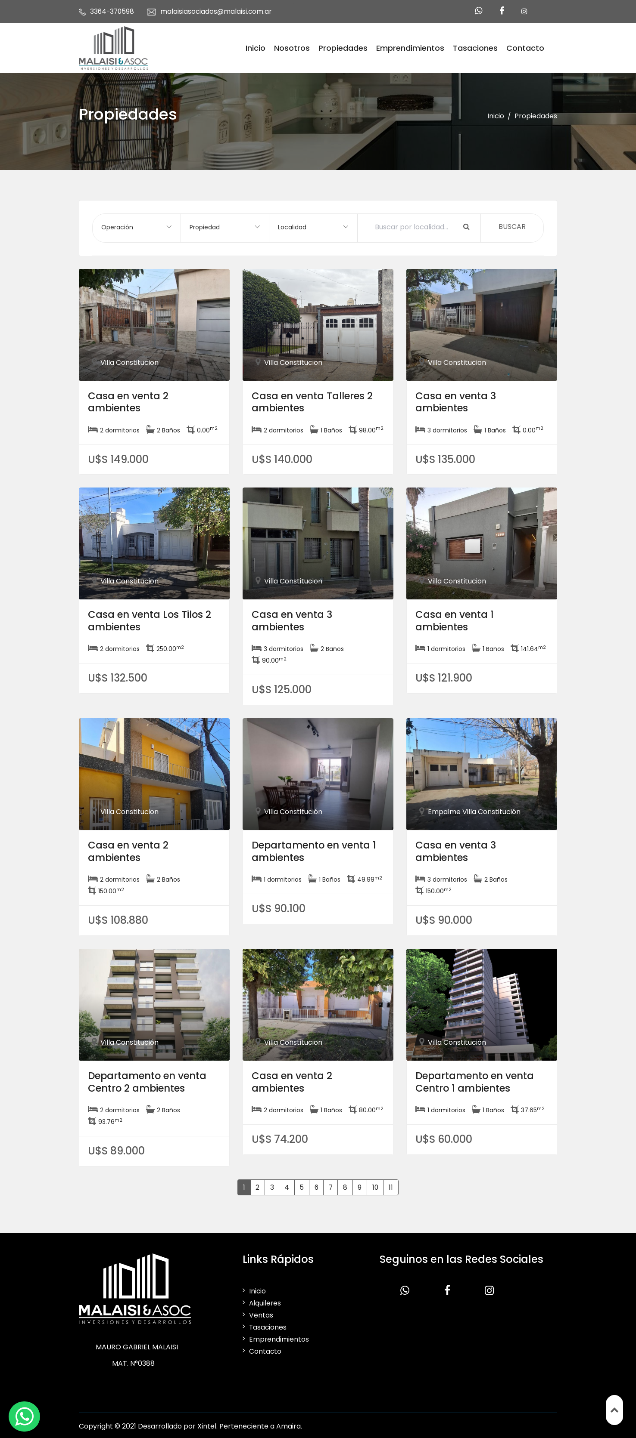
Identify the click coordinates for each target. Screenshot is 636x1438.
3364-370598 (113, 11)
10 (377, 1185)
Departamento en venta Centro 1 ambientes (479, 1079)
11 (393, 1185)
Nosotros (292, 47)
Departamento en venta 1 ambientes (316, 849)
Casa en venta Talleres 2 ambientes (317, 399)
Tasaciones (475, 47)
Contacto (525, 47)
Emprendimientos (410, 47)
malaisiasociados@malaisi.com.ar (218, 11)
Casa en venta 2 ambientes (131, 399)
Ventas (261, 1313)
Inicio (255, 47)
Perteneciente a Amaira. (260, 1424)
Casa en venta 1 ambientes (457, 618)
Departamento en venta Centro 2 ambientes (152, 1079)
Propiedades (343, 47)
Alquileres (265, 1301)
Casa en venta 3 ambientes (458, 399)
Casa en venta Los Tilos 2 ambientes (154, 618)
